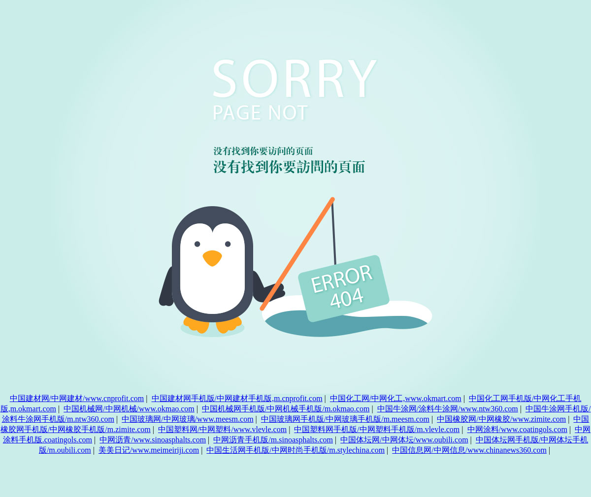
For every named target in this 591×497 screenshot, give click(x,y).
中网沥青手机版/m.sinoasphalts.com (273, 439)
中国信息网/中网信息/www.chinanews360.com (469, 450)
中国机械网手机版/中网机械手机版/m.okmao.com (285, 408)
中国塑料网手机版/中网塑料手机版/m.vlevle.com (377, 429)
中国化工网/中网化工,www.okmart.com (395, 398)
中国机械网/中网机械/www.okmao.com (129, 408)
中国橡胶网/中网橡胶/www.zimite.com (501, 419)
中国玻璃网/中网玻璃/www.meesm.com (187, 419)
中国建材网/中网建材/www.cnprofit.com (77, 398)
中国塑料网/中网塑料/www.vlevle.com (222, 429)
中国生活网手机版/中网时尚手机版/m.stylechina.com (295, 450)
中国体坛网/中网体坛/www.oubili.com (404, 439)
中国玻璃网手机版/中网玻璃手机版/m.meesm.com (345, 419)
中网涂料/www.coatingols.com (517, 429)
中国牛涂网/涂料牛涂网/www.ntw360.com (447, 408)
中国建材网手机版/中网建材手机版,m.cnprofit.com (237, 398)
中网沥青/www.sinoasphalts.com (152, 439)
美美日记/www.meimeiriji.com (148, 450)
